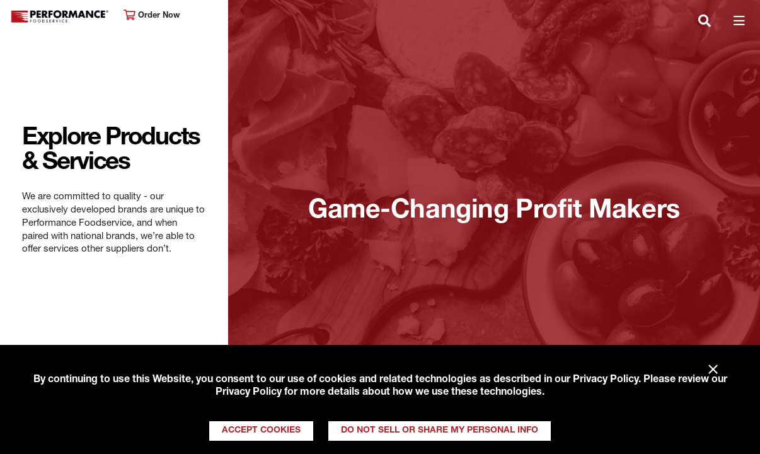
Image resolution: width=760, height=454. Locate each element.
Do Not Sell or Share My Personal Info (439, 430)
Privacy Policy (605, 380)
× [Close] (713, 370)
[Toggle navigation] (704, 22)
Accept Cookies (261, 430)
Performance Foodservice (60, 16)
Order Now (152, 15)
